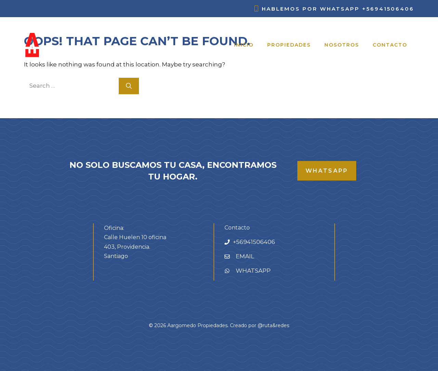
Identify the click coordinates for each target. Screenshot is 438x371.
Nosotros (341, 45)
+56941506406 (388, 8)
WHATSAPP (253, 270)
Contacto (390, 45)
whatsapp (327, 171)
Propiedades (289, 45)
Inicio (244, 45)
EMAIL (245, 256)
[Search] (129, 86)
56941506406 (255, 241)
